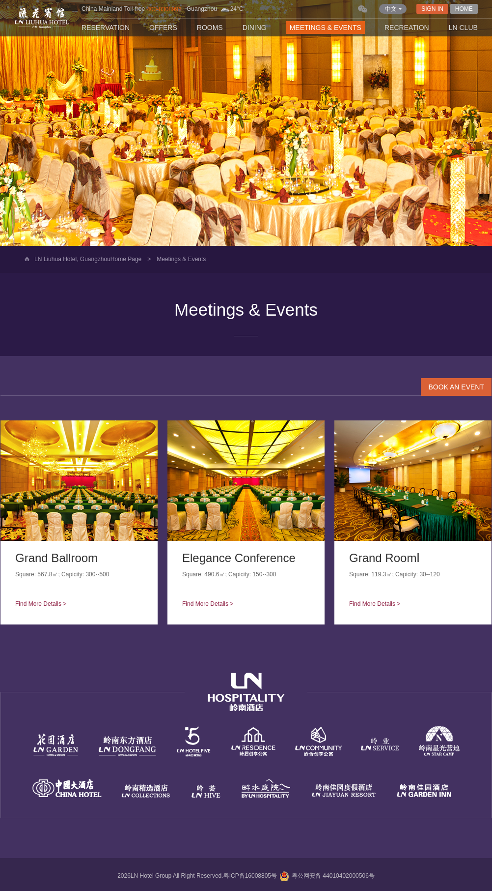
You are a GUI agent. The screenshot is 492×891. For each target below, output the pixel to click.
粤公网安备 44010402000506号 (326, 875)
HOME (464, 8)
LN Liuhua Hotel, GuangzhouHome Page (87, 259)
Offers (163, 27)
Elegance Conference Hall (250, 557)
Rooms (210, 27)
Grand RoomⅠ (384, 557)
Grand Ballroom (56, 557)
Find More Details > (40, 603)
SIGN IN (432, 8)
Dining (255, 27)
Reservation (106, 27)
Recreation (406, 27)
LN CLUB (463, 27)
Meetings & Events (325, 27)
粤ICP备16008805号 (250, 875)
